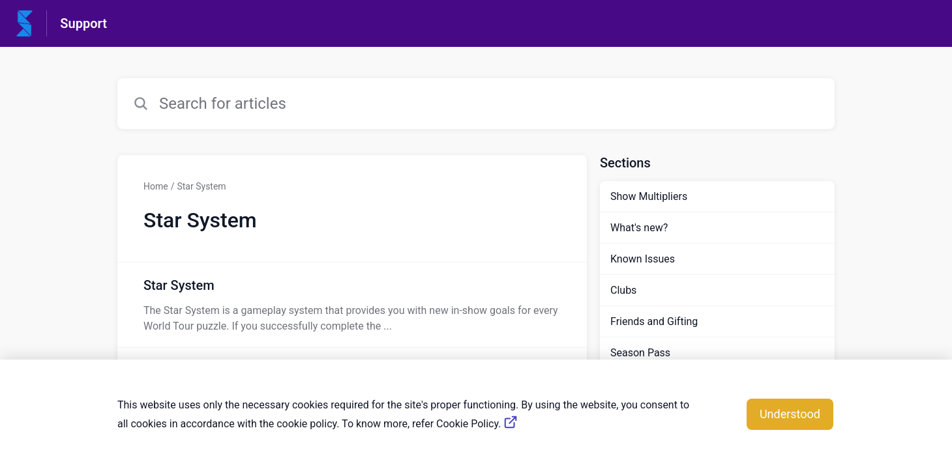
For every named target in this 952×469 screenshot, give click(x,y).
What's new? (639, 227)
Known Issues (642, 259)
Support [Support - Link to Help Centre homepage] (83, 23)
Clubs (623, 290)
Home (155, 186)
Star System (201, 186)
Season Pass (640, 353)
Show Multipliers (648, 196)
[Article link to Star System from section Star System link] (352, 305)
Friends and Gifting (654, 321)
